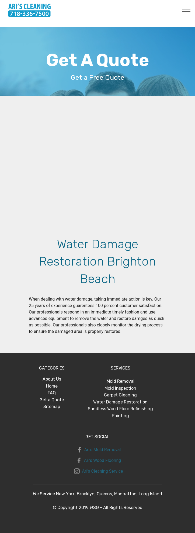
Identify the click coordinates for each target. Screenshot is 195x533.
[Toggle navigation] (186, 8)
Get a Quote (52, 399)
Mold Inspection (120, 388)
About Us (52, 379)
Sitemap (51, 406)
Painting (120, 415)
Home (52, 386)
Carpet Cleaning (120, 395)
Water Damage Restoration (120, 402)
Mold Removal (120, 381)
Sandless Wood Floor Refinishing (120, 408)
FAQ (52, 392)
